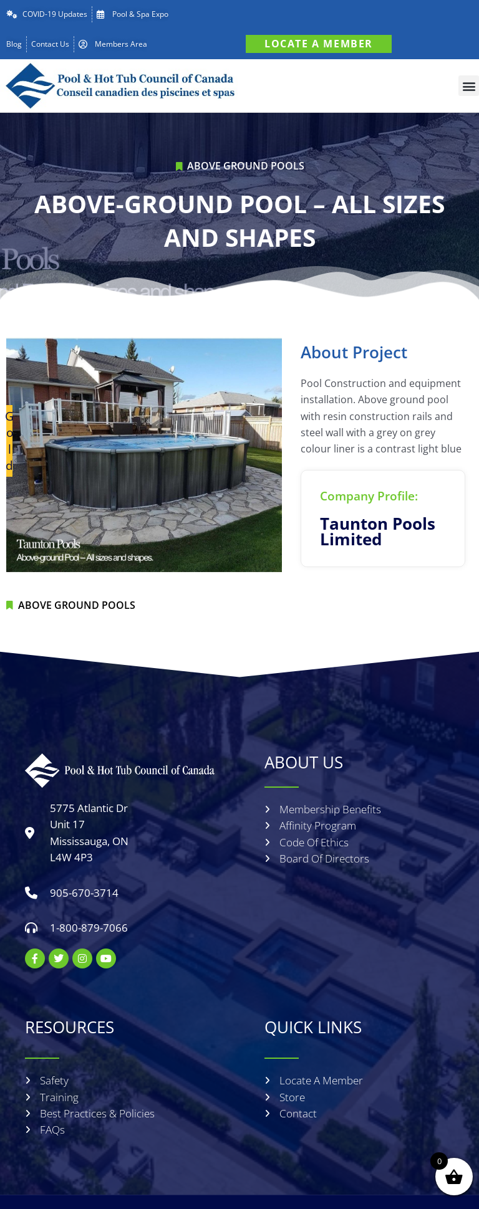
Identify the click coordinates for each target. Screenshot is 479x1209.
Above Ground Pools (245, 166)
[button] (468, 85)
